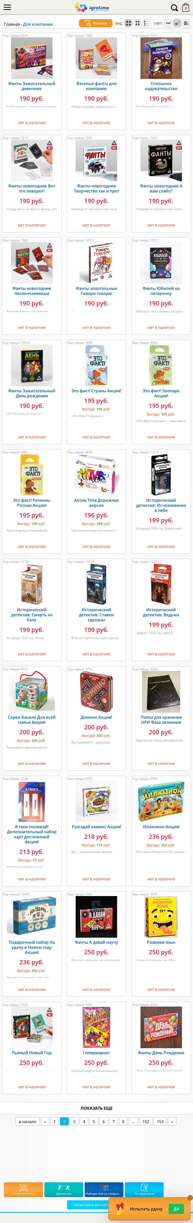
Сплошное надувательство (161, 86)
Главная (12, 24)
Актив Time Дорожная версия (96, 503)
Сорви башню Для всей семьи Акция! (32, 720)
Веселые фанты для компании (96, 86)
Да (176, 1209)
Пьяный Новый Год (32, 1052)
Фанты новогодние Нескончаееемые (31, 291)
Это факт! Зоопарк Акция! (161, 393)
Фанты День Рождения (161, 1052)
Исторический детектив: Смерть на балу (32, 614)
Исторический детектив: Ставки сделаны (96, 614)
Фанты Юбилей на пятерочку (161, 291)
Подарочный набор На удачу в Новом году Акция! (32, 947)
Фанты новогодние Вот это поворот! (31, 188)
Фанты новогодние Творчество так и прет (96, 188)
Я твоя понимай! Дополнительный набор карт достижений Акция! (32, 834)
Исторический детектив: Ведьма (161, 612)
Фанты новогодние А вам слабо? (161, 188)
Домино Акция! (96, 717)
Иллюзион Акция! (161, 826)
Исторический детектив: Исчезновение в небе (161, 505)
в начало (27, 1121)
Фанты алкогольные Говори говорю (96, 291)
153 (160, 1121)
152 (145, 1121)
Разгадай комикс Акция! (96, 826)
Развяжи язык (161, 942)
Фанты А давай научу (96, 942)
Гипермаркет (96, 1052)
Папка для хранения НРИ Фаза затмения (161, 720)
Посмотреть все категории (96, 1204)
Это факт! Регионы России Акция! (31, 503)
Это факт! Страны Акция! (96, 390)
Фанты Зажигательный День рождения (31, 393)
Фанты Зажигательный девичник (31, 86)
